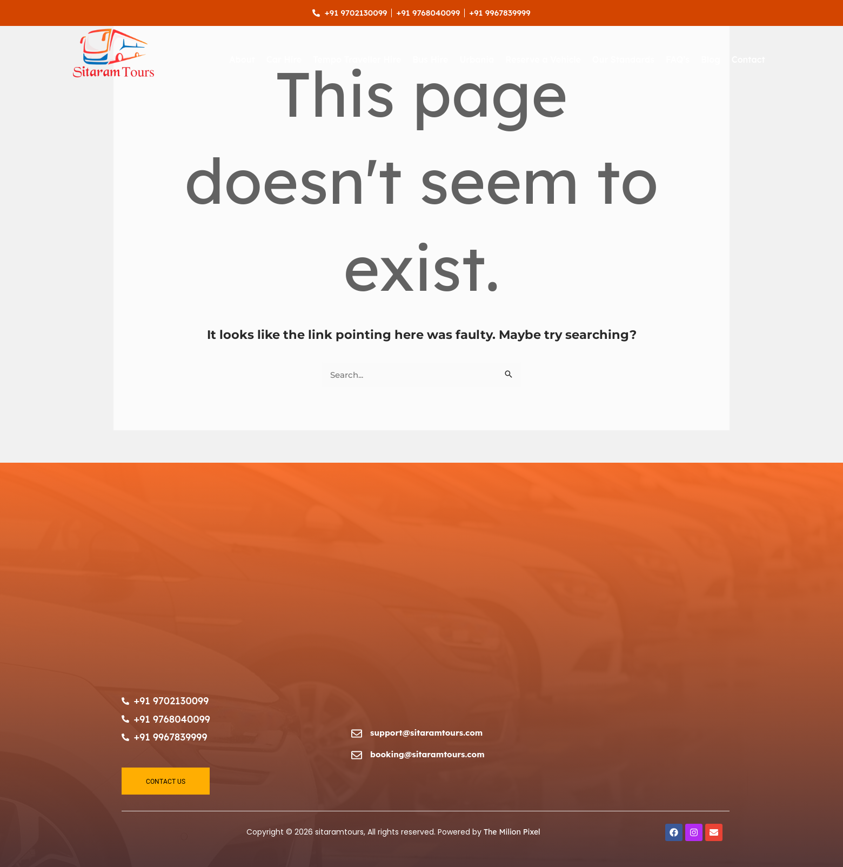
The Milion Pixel (512, 832)
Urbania (476, 59)
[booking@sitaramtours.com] (356, 755)
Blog (710, 59)
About (242, 59)
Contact (748, 59)
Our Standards (623, 59)
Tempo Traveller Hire (357, 59)
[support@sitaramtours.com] (356, 733)
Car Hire (284, 59)
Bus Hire (430, 59)
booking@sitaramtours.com (427, 754)
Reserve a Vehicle (542, 59)
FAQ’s (678, 59)
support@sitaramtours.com (426, 733)
